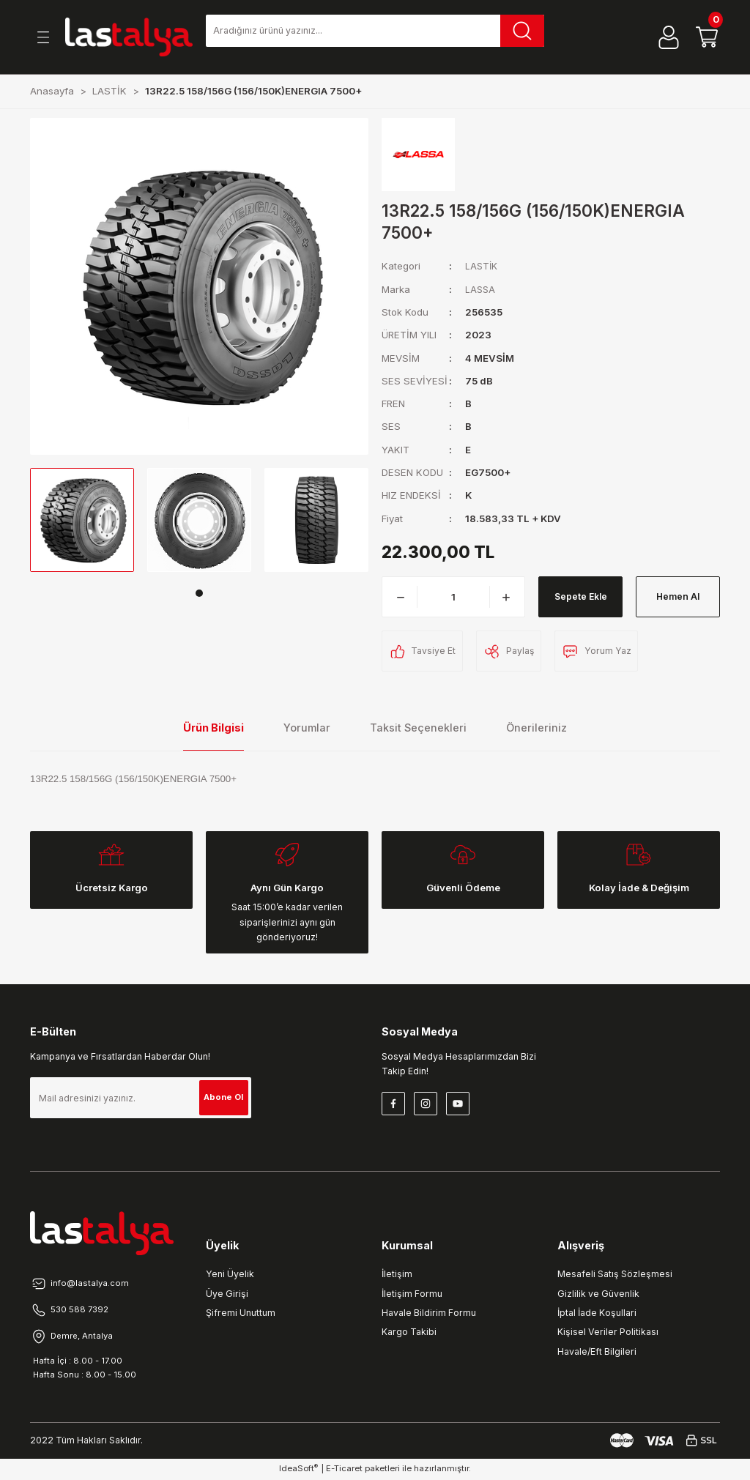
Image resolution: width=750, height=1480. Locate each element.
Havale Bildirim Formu (429, 1312)
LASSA (481, 289)
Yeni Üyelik (230, 1273)
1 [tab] (199, 593)
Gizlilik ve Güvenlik (598, 1293)
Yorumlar (306, 727)
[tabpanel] (82, 520)
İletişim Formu (412, 1293)
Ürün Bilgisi (213, 727)
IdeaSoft (298, 1469)
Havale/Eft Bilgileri (596, 1351)
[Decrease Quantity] (400, 597)
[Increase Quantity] (506, 597)
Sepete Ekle (580, 597)
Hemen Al (678, 597)
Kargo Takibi (409, 1331)
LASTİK (482, 266)
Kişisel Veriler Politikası (607, 1331)
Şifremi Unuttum (240, 1312)
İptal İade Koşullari (596, 1312)
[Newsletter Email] (140, 1097)
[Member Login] (668, 37)
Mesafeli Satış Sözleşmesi (614, 1273)
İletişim (397, 1273)
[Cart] (707, 37)
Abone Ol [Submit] (220, 1097)
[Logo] (129, 37)
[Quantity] (453, 597)
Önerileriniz (536, 727)
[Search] (375, 31)
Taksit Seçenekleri (418, 727)
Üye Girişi (227, 1293)
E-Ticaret (344, 1470)
